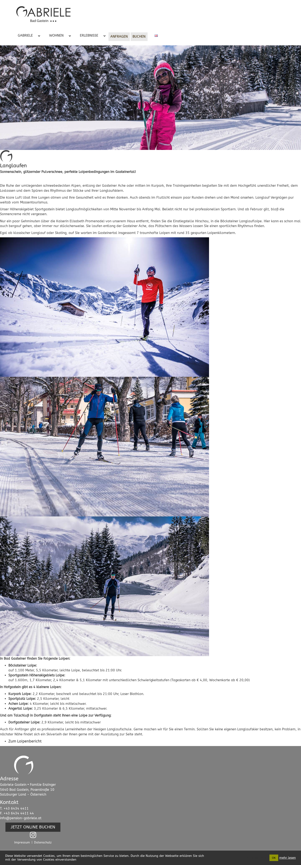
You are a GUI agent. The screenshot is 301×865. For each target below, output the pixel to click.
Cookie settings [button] (255, 858)
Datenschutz (43, 842)
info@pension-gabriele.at (20, 818)
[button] (32, 827)
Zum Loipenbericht (25, 741)
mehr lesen (287, 858)
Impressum (22, 842)
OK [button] (274, 857)
